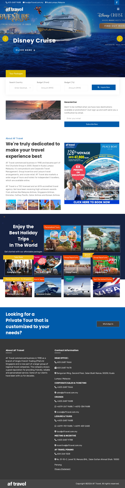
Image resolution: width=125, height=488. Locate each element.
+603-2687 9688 (64, 401)
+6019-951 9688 (64, 426)
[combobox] (21, 88)
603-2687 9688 (13, 2)
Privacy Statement (62, 469)
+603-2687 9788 (64, 440)
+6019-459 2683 (82, 426)
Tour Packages (16, 73)
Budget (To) (69, 82)
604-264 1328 (62, 454)
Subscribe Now (92, 124)
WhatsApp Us (108, 324)
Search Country (15, 82)
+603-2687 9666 (64, 387)
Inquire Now (104, 87)
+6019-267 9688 (64, 406)
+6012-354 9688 (82, 406)
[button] (119, 38)
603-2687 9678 (63, 368)
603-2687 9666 (63, 362)
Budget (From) (43, 82)
